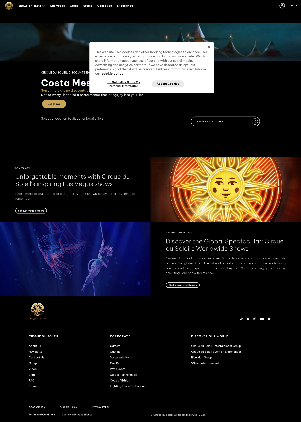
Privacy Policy (101, 406)
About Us (35, 346)
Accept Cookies (168, 83)
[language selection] (294, 6)
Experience (125, 5)
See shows (54, 104)
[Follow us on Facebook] (248, 319)
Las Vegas (57, 5)
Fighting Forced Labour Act (128, 386)
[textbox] (225, 121)
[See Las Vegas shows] (31, 210)
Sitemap (34, 386)
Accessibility (37, 406)
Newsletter (36, 351)
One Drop (116, 363)
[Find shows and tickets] (183, 285)
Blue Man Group (201, 357)
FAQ (32, 380)
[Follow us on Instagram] (254, 319)
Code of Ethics (120, 380)
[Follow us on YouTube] (262, 319)
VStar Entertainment (205, 363)
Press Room (117, 369)
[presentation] (67, 336)
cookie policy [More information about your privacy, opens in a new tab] (112, 73)
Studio (87, 5)
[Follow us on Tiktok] (241, 319)
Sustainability (119, 357)
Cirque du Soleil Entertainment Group (216, 346)
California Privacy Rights (77, 414)
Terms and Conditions (42, 414)
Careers (115, 346)
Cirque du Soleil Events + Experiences (216, 351)
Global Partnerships (123, 374)
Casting (115, 351)
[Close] (209, 47)
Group (74, 5)
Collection (104, 5)
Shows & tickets (31, 5)
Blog (32, 374)
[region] (151, 67)
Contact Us (36, 357)
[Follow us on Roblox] (269, 319)
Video (33, 369)
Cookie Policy (68, 406)
